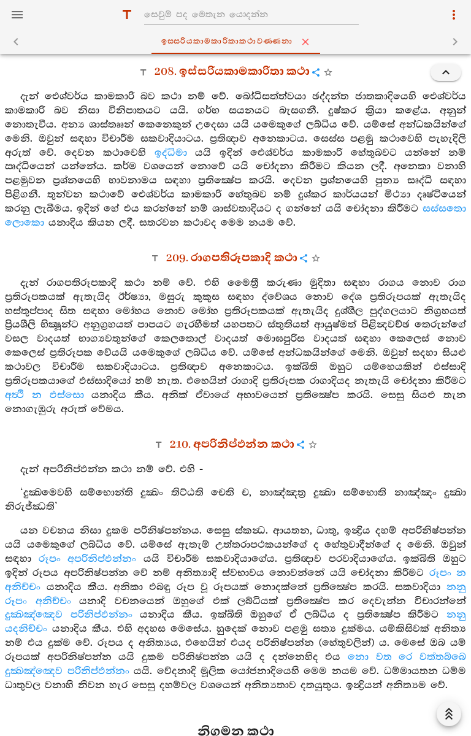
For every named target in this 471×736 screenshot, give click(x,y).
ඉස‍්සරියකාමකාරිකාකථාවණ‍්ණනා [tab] (238, 42)
